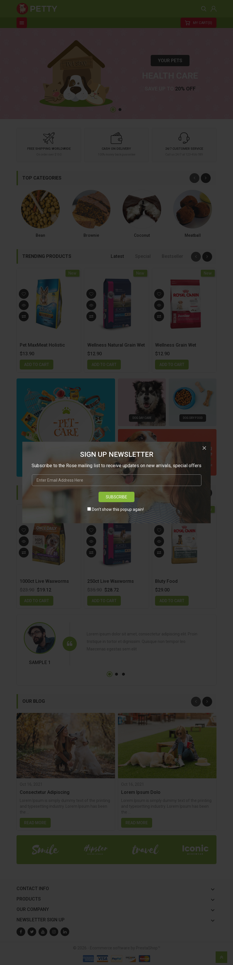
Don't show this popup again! (118, 509)
